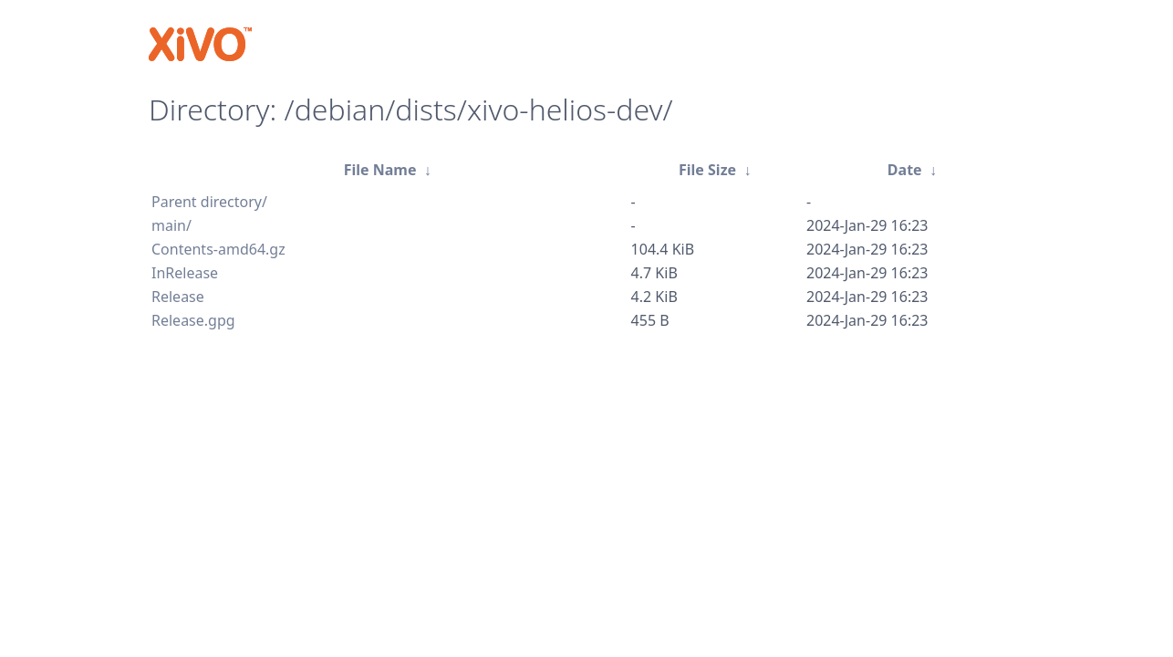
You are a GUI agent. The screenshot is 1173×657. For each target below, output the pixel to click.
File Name (380, 170)
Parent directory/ (209, 202)
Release (177, 297)
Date (905, 170)
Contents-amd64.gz (218, 249)
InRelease (184, 273)
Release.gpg (193, 320)
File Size (707, 170)
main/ (171, 225)
